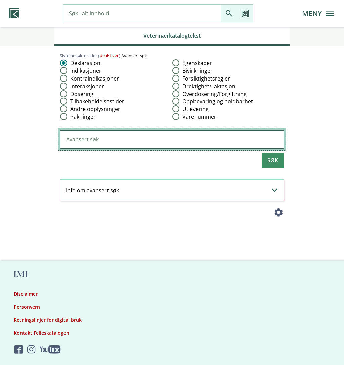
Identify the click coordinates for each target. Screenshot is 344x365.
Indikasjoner (85, 70)
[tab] (172, 36)
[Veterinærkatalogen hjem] (14, 13)
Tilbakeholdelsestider (97, 101)
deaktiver (109, 55)
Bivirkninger (197, 70)
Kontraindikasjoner (94, 78)
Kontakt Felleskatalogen (41, 333)
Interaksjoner (87, 86)
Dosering (81, 94)
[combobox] (142, 13)
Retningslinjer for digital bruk (48, 320)
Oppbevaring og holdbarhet (217, 101)
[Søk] (229, 13)
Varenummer (199, 116)
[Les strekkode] (245, 13)
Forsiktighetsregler (206, 78)
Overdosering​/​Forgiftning (214, 94)
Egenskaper (197, 63)
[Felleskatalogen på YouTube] (50, 350)
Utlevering (195, 109)
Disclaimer (26, 294)
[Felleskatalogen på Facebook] (18, 350)
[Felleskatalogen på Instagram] (31, 350)
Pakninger (83, 116)
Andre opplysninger (95, 109)
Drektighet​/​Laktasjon (208, 86)
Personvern (27, 307)
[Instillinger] (278, 213)
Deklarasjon (85, 63)
